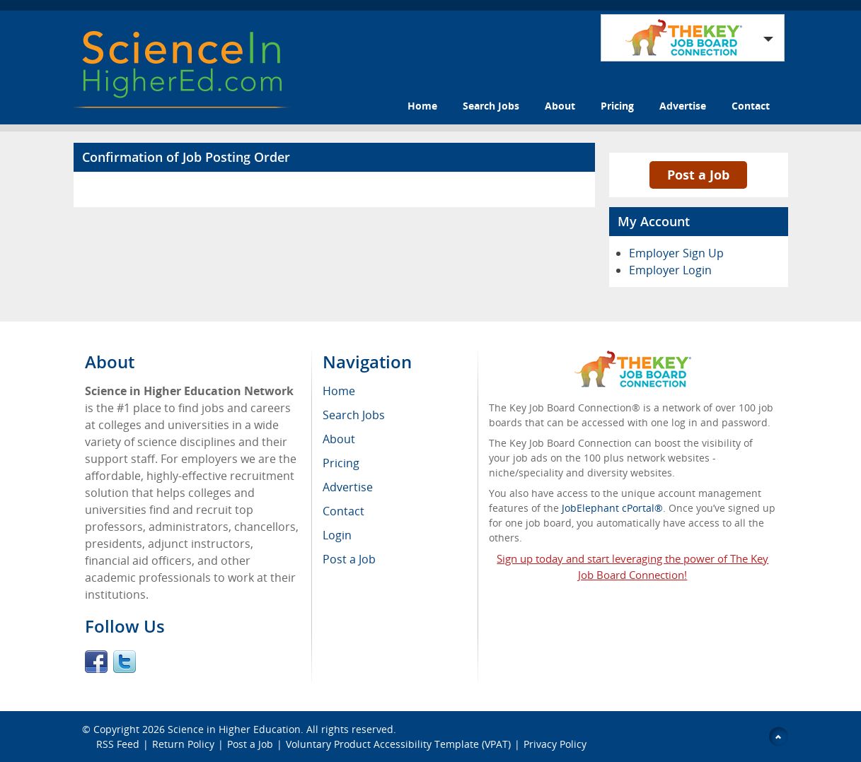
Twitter (124, 661)
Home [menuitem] (339, 391)
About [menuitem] (339, 439)
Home (422, 105)
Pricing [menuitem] (341, 463)
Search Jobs (491, 105)
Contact (751, 105)
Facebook (96, 661)
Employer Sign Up (676, 253)
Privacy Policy (556, 744)
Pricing (617, 105)
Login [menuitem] (337, 535)
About (560, 105)
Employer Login (670, 270)
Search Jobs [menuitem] (354, 415)
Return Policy (183, 744)
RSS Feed (117, 744)
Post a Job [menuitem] (349, 559)
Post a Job (698, 174)
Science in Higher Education (234, 729)
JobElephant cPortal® (612, 508)
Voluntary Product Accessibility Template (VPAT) (398, 744)
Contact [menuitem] (343, 511)
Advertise (682, 105)
